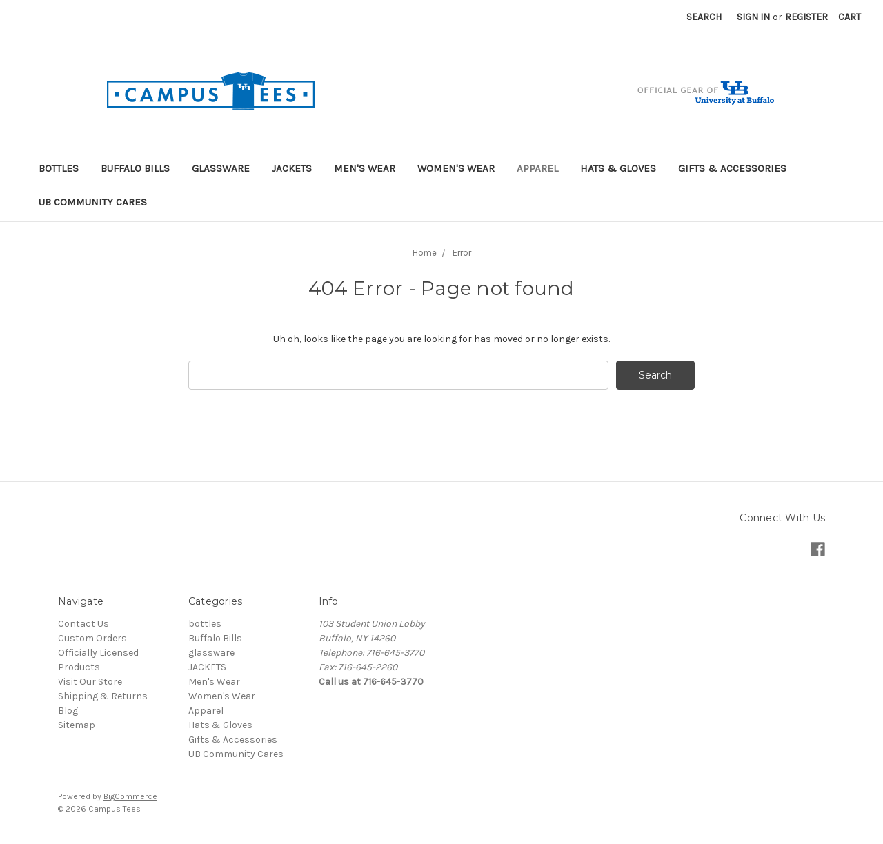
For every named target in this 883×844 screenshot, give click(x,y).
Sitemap (76, 725)
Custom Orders (92, 638)
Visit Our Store (90, 681)
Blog (68, 710)
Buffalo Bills (135, 168)
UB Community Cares (93, 202)
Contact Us (83, 624)
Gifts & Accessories (732, 168)
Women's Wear (456, 168)
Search (704, 17)
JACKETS (292, 168)
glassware (221, 168)
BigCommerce (130, 796)
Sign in (753, 17)
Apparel (537, 168)
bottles (59, 168)
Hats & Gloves (618, 168)
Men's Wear (364, 168)
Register (806, 17)
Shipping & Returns (103, 696)
